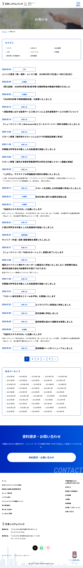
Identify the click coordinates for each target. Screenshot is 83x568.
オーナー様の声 (7, 493)
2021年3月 (48, 403)
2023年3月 (60, 392)
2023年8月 (11, 392)
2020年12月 (11, 407)
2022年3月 (11, 400)
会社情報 (68, 495)
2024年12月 (60, 380)
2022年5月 (63, 396)
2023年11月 (61, 388)
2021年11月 (23, 400)
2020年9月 (37, 407)
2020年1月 (60, 411)
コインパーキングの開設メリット (13, 501)
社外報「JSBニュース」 (73, 507)
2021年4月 (35, 403)
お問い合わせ (69, 511)
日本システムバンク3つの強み (12, 485)
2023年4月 (48, 392)
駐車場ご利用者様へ (71, 491)
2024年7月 (37, 384)
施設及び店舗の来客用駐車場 (11, 489)
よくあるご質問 (7, 513)
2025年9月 (11, 380)
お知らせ (68, 487)
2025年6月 (23, 380)
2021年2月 (60, 403)
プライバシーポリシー (22, 555)
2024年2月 (23, 388)
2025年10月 (62, 376)
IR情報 (67, 499)
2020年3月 (35, 411)
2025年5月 (35, 380)
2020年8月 (50, 407)
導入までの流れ (7, 509)
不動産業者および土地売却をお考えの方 (72, 482)
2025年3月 (48, 380)
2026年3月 (11, 376)
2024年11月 (11, 384)
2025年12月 (35, 376)
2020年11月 (24, 407)
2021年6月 (11, 403)
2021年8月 (49, 400)
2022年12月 (11, 396)
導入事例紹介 (6, 505)
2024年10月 (24, 384)
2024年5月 (62, 384)
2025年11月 (49, 376)
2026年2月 (23, 376)
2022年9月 (51, 396)
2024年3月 (11, 388)
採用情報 (68, 503)
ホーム (4, 31)
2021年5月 (23, 403)
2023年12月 (48, 388)
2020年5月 (11, 411)
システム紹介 (6, 497)
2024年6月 (50, 384)
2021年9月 (36, 400)
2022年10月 (37, 396)
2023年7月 (23, 392)
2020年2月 (48, 411)
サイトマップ (6, 555)
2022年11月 (24, 396)
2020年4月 (23, 411)
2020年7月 (62, 407)
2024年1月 (35, 388)
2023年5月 (35, 392)
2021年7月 (61, 400)
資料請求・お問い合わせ (41, 457)
